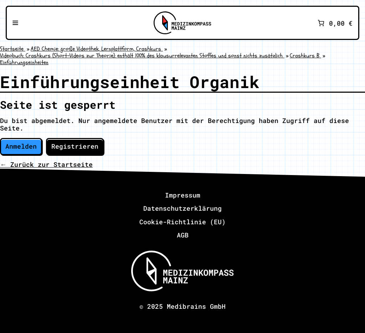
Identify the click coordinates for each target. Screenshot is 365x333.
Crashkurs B (305, 56)
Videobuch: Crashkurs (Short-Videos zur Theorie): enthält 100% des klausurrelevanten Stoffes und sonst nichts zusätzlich (142, 56)
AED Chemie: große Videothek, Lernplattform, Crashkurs (97, 49)
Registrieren (74, 146)
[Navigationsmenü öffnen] (15, 23)
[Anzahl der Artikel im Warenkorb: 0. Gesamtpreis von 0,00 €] (334, 23)
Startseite (12, 49)
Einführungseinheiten (24, 62)
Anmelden (21, 146)
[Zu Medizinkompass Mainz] (182, 23)
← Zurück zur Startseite (46, 164)
